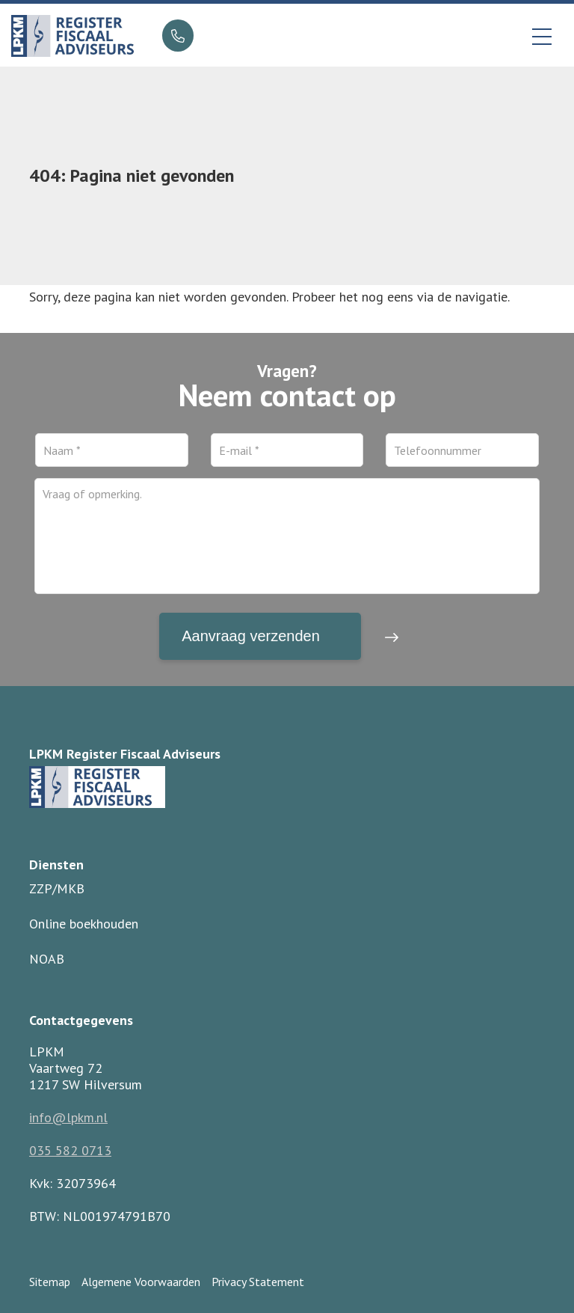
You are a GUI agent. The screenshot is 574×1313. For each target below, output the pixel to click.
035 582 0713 (70, 1150)
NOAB (46, 958)
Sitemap (49, 1281)
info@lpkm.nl (68, 1117)
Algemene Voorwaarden (140, 1281)
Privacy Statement (258, 1281)
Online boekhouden (83, 923)
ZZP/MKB (56, 888)
